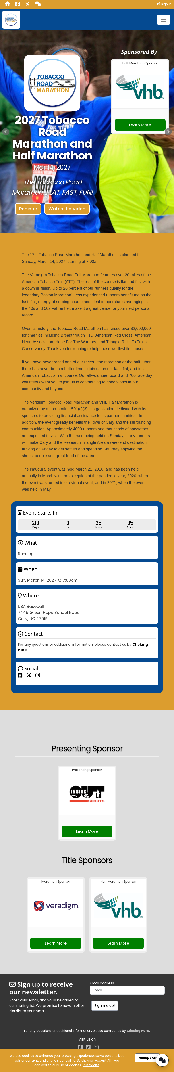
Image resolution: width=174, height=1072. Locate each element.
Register (28, 209)
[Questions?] (38, 4)
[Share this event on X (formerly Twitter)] (28, 675)
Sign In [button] (164, 4)
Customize (91, 1065)
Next (168, 131)
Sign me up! (105, 1005)
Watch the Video (66, 209)
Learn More (140, 125)
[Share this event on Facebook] (20, 675)
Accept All (147, 1057)
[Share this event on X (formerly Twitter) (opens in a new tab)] (27, 4)
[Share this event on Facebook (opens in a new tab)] (17, 4)
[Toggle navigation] (163, 20)
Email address (102, 983)
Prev (5, 131)
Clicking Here (138, 1030)
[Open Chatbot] (162, 1060)
